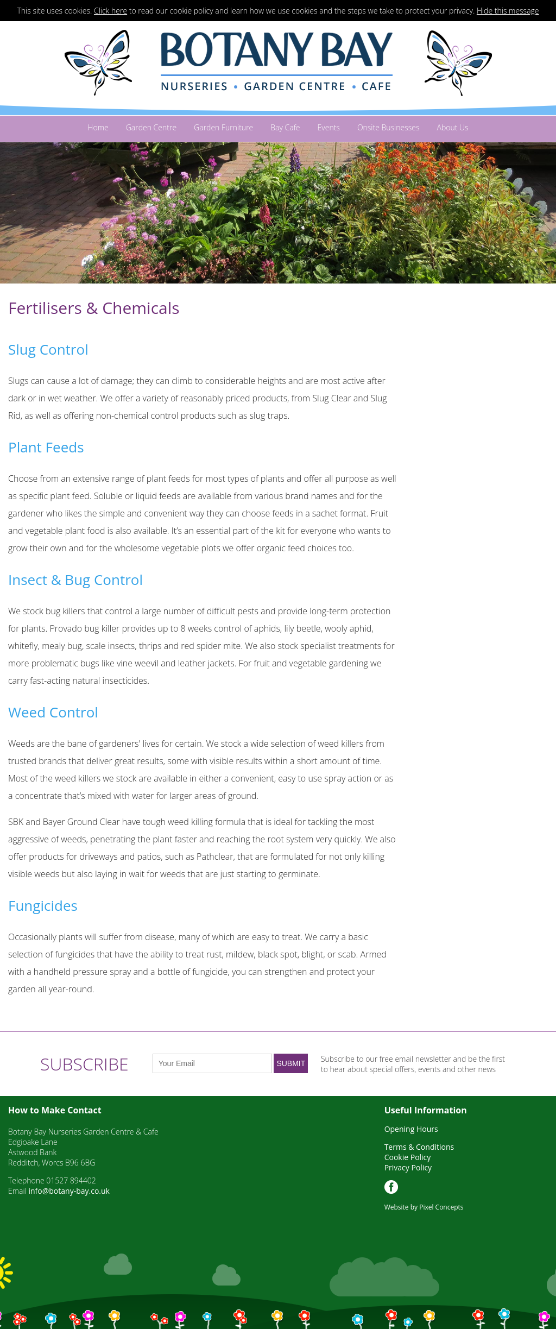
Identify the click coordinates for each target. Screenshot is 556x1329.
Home (97, 127)
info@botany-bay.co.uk (68, 1191)
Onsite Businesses (388, 127)
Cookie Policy (407, 1157)
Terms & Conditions (419, 1147)
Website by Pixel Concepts (424, 1207)
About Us (452, 127)
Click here (110, 10)
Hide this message (508, 10)
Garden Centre (151, 127)
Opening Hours (411, 1129)
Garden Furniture (223, 127)
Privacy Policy (408, 1167)
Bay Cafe (285, 127)
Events (329, 127)
